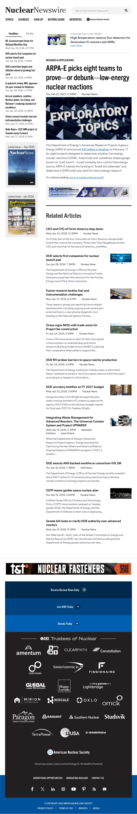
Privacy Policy (45, 808)
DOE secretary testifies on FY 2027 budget (75, 387)
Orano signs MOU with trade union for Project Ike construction (71, 327)
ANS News (86, 467)
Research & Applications (60, 60)
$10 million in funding (95, 149)
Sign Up (38, 19)
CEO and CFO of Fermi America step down (74, 229)
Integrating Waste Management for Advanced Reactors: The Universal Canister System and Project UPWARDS (75, 421)
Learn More (76, 45)
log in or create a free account (86, 177)
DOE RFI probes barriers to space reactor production (81, 360)
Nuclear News (89, 94)
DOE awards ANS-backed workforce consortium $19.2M (83, 463)
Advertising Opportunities (47, 777)
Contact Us (98, 777)
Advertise (75, 19)
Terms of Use (66, 808)
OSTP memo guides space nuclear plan (72, 490)
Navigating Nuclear (77, 777)
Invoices (83, 808)
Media (96, 808)
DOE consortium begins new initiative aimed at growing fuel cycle (20, 70)
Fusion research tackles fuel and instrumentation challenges (67, 292)
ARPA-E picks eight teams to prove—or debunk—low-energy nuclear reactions (87, 77)
